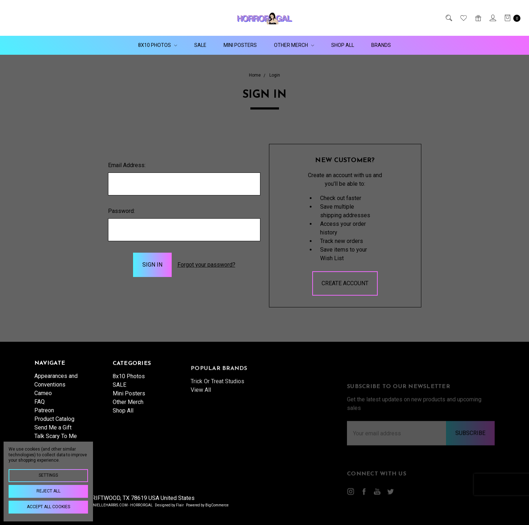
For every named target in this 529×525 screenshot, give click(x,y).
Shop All (342, 45)
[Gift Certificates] (477, 18)
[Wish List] (463, 18)
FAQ (39, 405)
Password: (121, 211)
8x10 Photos (157, 45)
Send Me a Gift (53, 431)
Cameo (43, 397)
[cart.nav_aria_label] (510, 18)
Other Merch (294, 45)
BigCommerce (217, 505)
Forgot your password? (206, 264)
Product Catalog (54, 422)
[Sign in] (492, 18)
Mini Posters (240, 45)
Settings (48, 475)
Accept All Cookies (48, 506)
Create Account (345, 283)
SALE (200, 45)
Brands (381, 45)
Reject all (48, 491)
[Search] (448, 18)
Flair (180, 505)
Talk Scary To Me (55, 440)
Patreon (44, 414)
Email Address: (127, 165)
